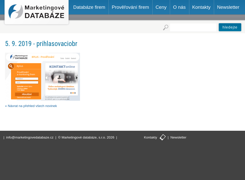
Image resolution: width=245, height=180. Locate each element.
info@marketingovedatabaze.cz (30, 137)
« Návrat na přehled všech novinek (31, 106)
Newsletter (178, 137)
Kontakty (150, 137)
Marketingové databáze (36, 13)
